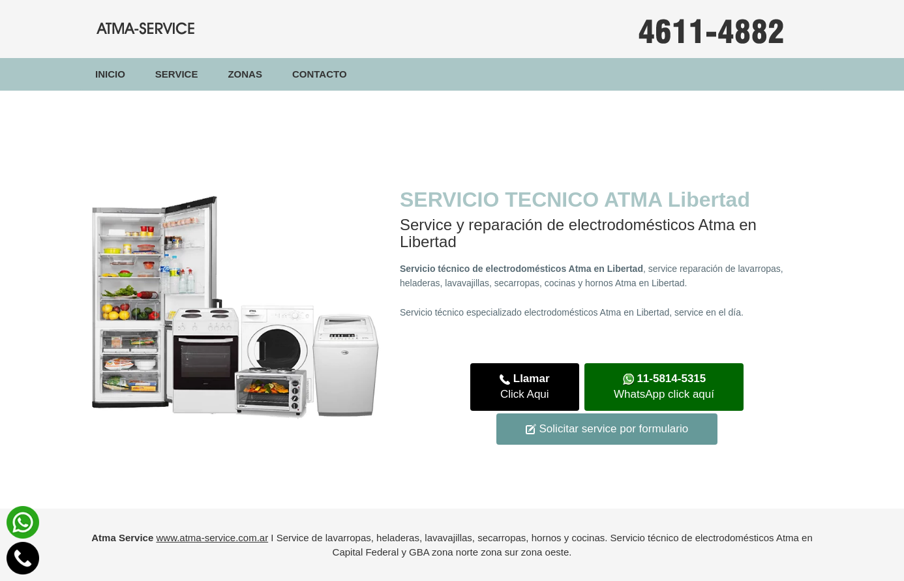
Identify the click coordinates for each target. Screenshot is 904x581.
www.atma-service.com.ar (212, 537)
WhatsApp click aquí (664, 386)
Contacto (319, 74)
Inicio (117, 73)
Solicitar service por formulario (607, 429)
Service (176, 74)
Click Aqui (524, 386)
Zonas (245, 74)
